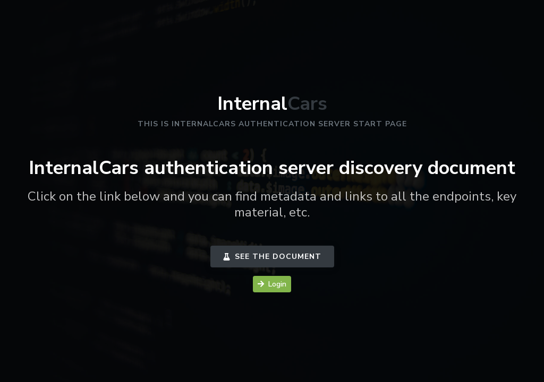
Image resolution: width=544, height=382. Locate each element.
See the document (272, 256)
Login (272, 284)
